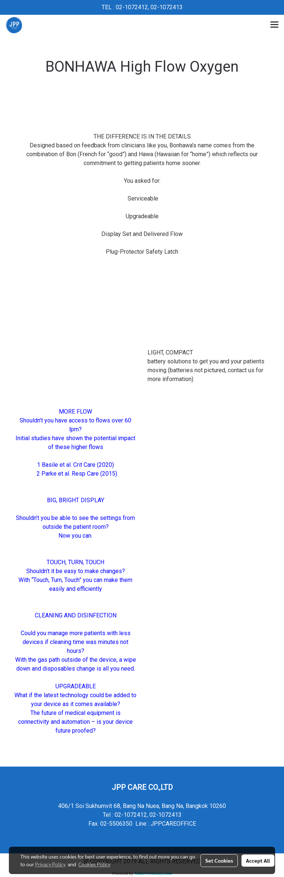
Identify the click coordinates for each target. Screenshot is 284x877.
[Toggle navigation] (274, 25)
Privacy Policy (50, 864)
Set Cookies (219, 860)
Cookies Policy (94, 864)
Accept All (258, 860)
